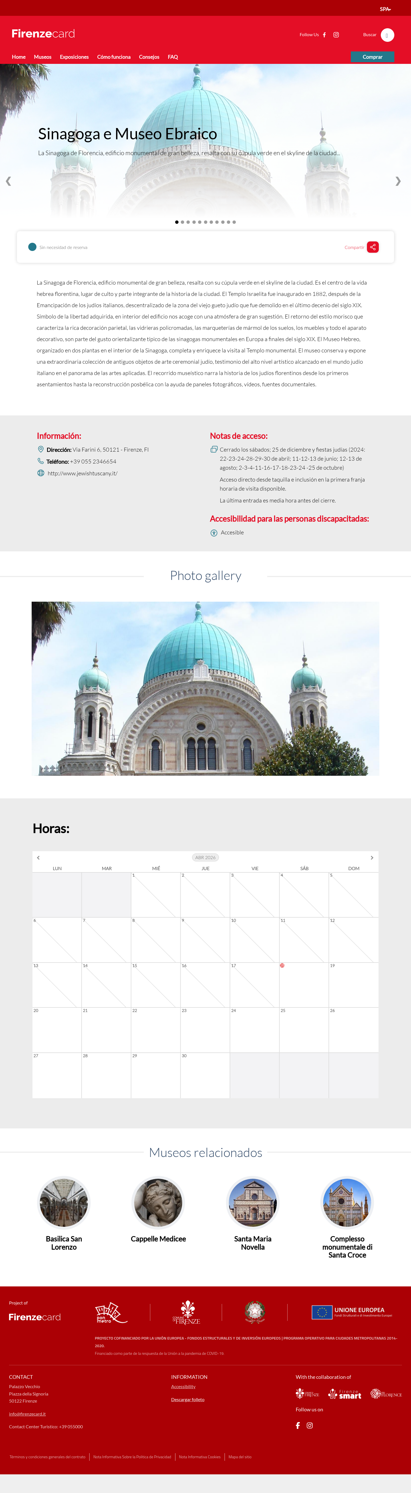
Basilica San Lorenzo (64, 1266)
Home (18, 57)
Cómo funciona (114, 57)
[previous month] (39, 858)
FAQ (173, 57)
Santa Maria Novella (252, 1266)
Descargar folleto (188, 1423)
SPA (384, 9)
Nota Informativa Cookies (200, 1481)
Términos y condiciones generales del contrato (47, 1481)
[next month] (372, 858)
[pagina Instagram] (310, 1450)
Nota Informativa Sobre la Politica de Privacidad (132, 1481)
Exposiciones (74, 57)
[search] (387, 35)
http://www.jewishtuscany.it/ (83, 473)
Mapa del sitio (240, 1481)
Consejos (149, 57)
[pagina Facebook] (298, 1450)
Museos (42, 57)
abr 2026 (205, 857)
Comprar (372, 57)
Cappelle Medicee (158, 1262)
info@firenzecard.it (27, 1437)
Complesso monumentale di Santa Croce (347, 1270)
